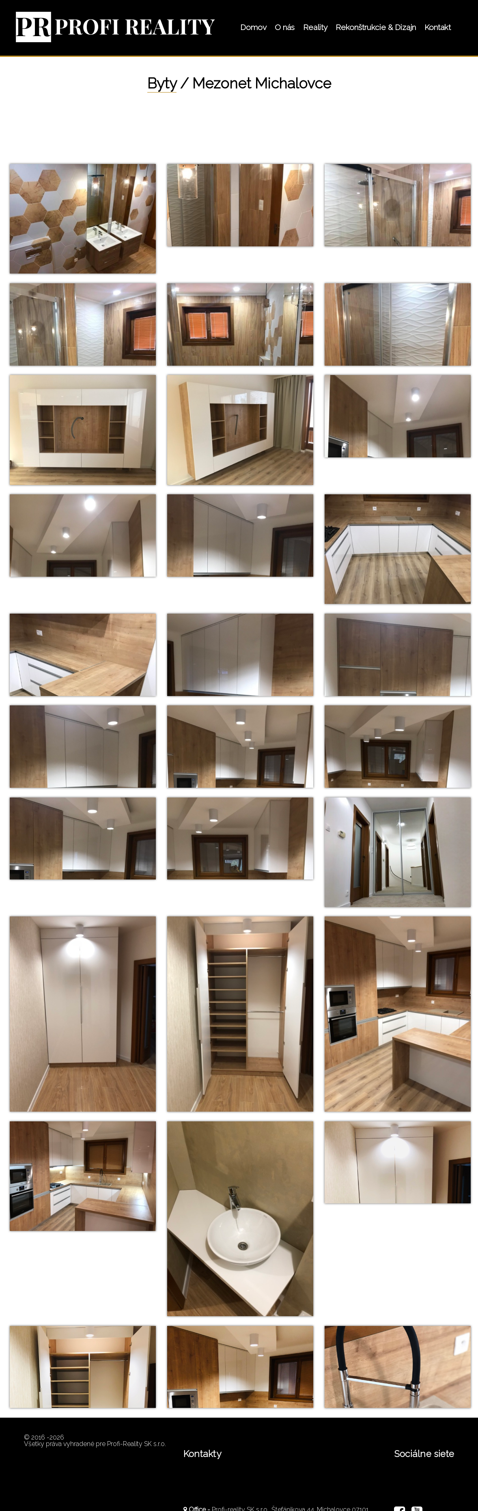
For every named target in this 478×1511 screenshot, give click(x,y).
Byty (162, 83)
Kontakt (437, 27)
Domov (253, 27)
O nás (285, 27)
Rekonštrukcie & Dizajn (376, 27)
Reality (315, 27)
